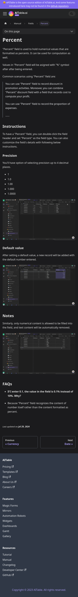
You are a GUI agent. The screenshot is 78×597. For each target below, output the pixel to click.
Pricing (8, 466)
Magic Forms (10, 505)
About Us (9, 482)
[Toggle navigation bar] (5, 13)
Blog (7, 477)
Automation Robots (14, 516)
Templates (10, 472)
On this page (12, 31)
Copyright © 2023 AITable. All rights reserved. (39, 590)
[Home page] (6, 23)
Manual (7, 559)
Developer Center (14, 570)
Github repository (59, 5)
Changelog (9, 565)
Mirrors (7, 510)
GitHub (8, 575)
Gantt (6, 531)
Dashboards (10, 526)
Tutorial (7, 554)
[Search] (71, 13)
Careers (9, 487)
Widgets (7, 521)
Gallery (7, 536)
